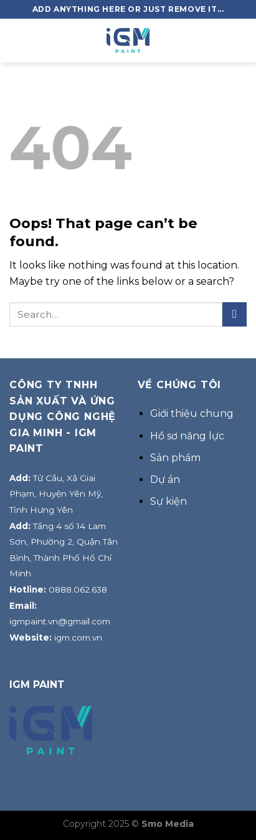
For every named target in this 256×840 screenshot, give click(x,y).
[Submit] (234, 314)
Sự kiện (168, 501)
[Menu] (16, 40)
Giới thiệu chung (192, 413)
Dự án (165, 479)
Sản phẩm (175, 458)
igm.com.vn (78, 637)
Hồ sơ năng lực (187, 436)
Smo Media (167, 823)
